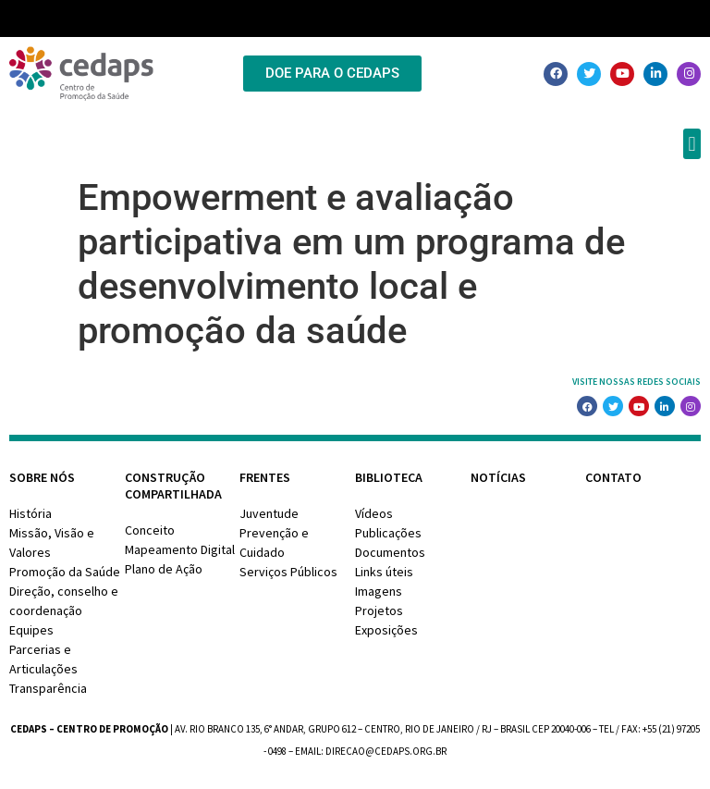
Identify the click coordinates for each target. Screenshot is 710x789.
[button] (692, 144)
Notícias (498, 477)
